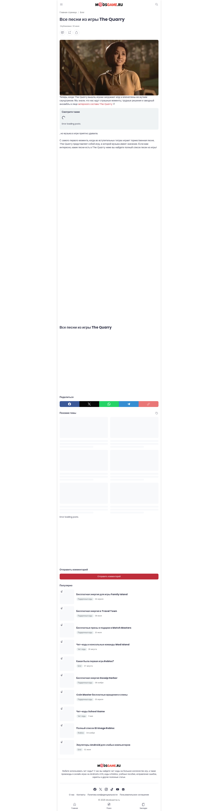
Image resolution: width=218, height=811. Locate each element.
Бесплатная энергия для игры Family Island (102, 594)
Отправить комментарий (109, 576)
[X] (89, 404)
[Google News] (123, 789)
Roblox (81, 733)
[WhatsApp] (109, 404)
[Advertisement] (109, 181)
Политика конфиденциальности (103, 794)
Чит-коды (82, 649)
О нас (71, 794)
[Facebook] (69, 404)
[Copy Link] (148, 404)
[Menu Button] (61, 4)
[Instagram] (106, 789)
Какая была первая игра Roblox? (95, 661)
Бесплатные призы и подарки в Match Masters (103, 627)
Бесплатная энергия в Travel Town (96, 611)
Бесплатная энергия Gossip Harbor (97, 678)
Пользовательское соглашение (134, 794)
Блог (80, 666)
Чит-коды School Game (90, 711)
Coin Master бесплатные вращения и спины (102, 694)
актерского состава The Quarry (95, 104)
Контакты (81, 794)
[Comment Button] (62, 32)
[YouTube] (117, 789)
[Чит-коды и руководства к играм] (109, 765)
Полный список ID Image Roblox (95, 728)
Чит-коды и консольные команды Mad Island (102, 644)
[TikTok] (112, 789)
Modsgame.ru (113, 799)
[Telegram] (129, 404)
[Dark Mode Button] (157, 4)
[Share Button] (76, 32)
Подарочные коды (85, 599)
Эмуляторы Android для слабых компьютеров (103, 745)
